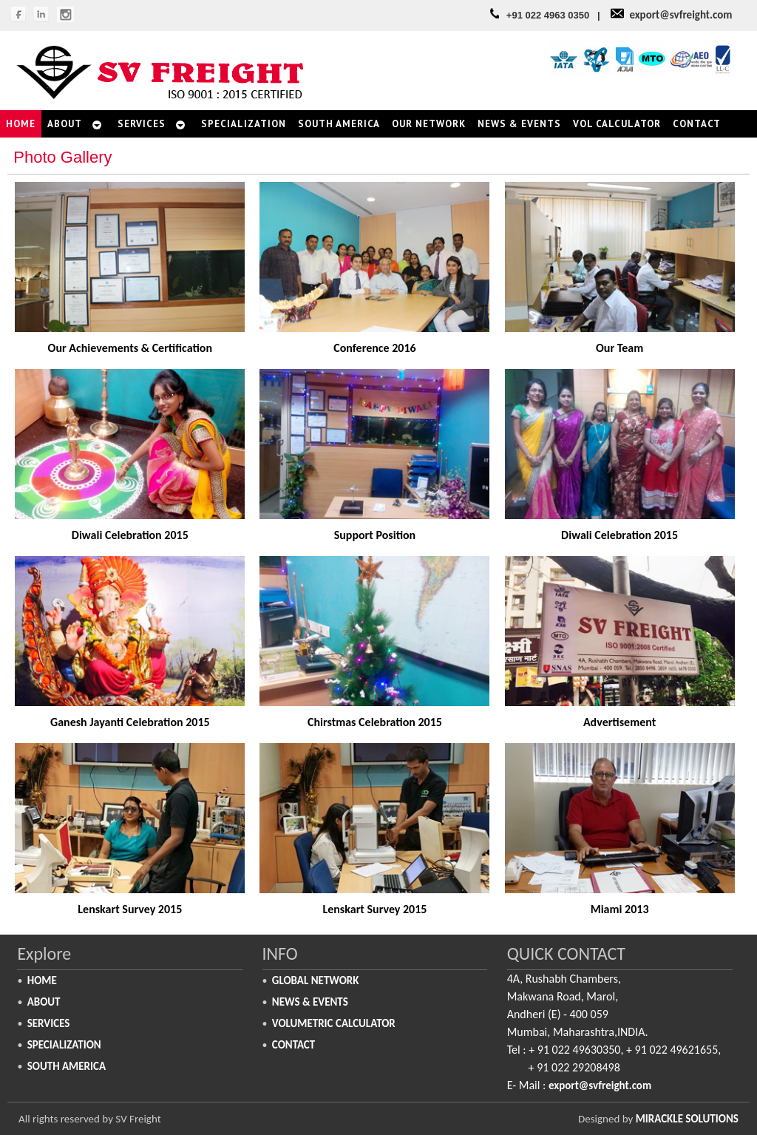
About (44, 1002)
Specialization (64, 1044)
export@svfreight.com (680, 14)
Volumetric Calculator (334, 1023)
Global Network (315, 980)
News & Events (310, 1002)
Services (48, 1023)
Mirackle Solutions (687, 1118)
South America (66, 1066)
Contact (293, 1044)
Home (42, 980)
